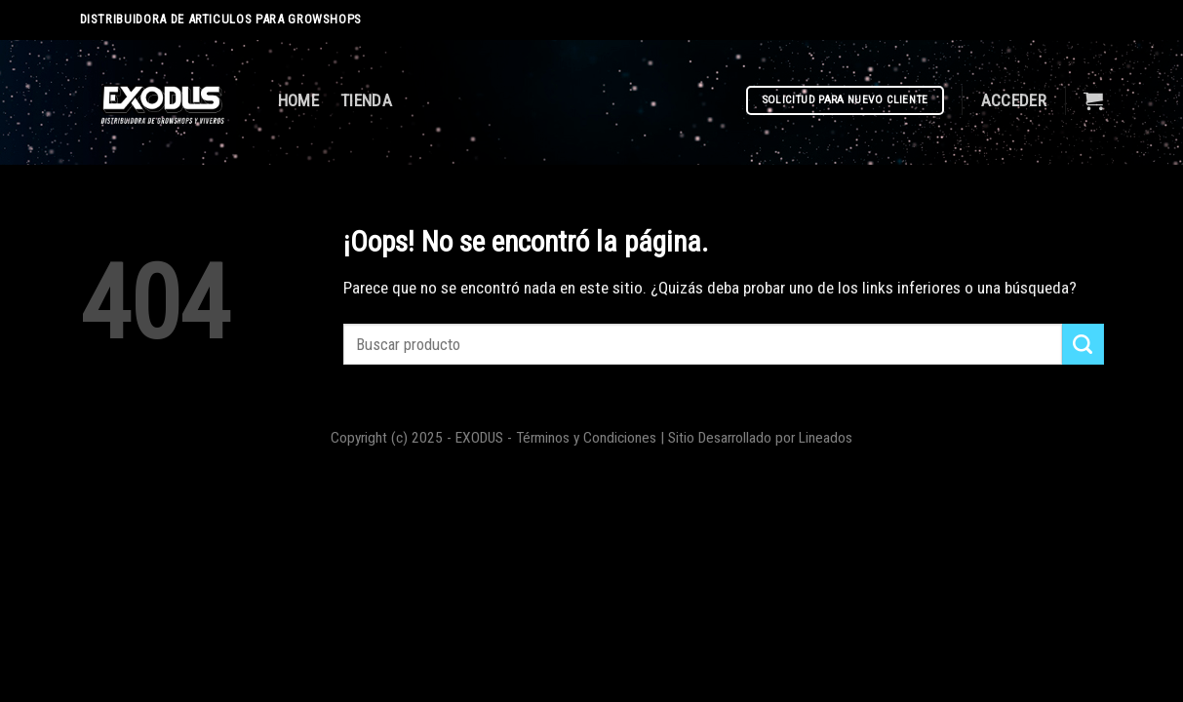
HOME (298, 100)
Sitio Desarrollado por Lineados (760, 438)
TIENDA (366, 100)
